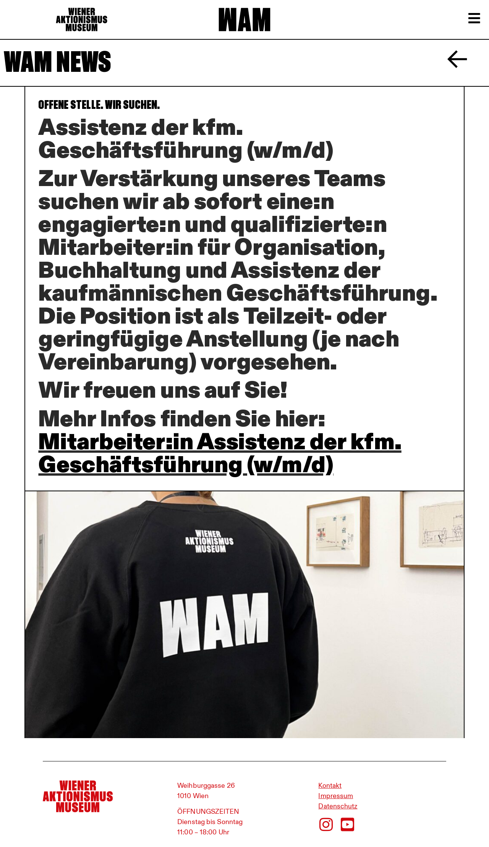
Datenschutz (337, 806)
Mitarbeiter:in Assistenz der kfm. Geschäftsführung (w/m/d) (219, 452)
